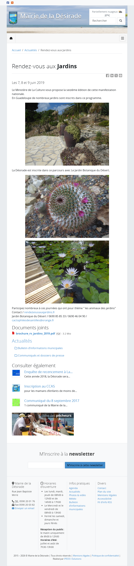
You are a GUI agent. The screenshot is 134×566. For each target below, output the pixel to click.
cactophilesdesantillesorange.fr (33, 320)
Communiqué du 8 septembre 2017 (51, 400)
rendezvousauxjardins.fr (39, 312)
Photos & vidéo (77, 495)
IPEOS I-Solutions (72, 558)
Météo (72, 498)
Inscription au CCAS (39, 386)
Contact (102, 488)
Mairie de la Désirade (51, 16)
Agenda (73, 488)
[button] (120, 76)
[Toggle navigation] (122, 38)
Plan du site (104, 491)
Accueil (16, 50)
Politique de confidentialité (105, 555)
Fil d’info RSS (105, 502)
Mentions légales (107, 495)
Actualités (30, 50)
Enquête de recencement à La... (48, 372)
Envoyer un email (23, 508)
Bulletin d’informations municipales (39, 348)
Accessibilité (105, 498)
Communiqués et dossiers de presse (39, 355)
